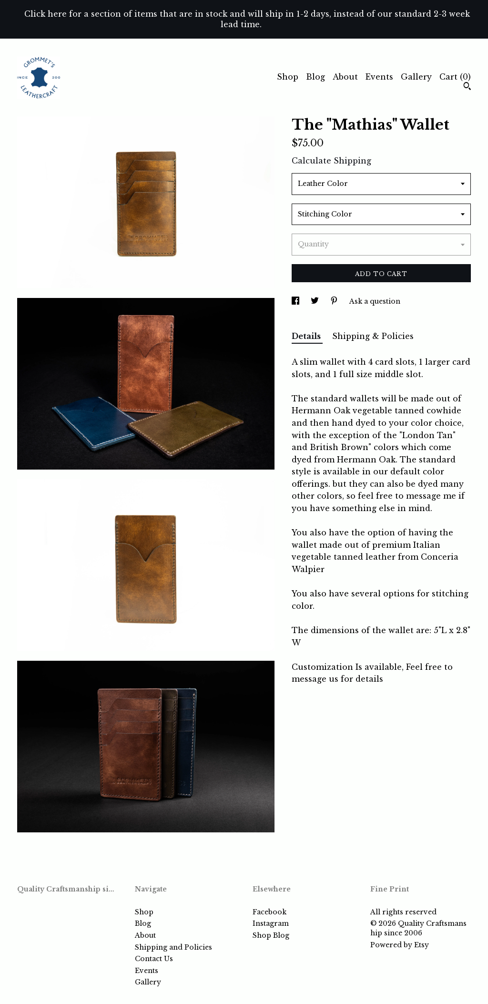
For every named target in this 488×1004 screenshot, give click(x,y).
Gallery (416, 77)
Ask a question (374, 301)
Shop (287, 77)
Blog (315, 77)
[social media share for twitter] (316, 301)
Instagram (271, 923)
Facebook (269, 912)
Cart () (455, 77)
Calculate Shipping (331, 160)
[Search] (467, 87)
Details (307, 336)
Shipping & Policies (373, 336)
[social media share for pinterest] (335, 301)
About (345, 77)
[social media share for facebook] (296, 301)
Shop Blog (271, 935)
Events (379, 77)
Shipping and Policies (173, 947)
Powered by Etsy (399, 945)
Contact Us (154, 958)
